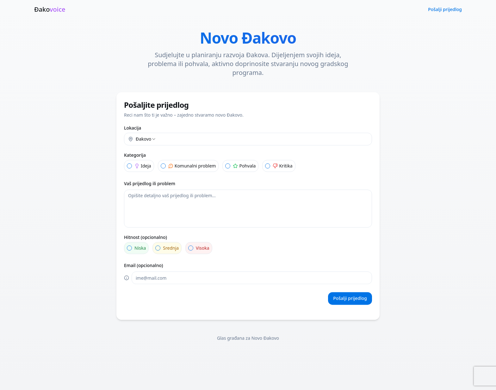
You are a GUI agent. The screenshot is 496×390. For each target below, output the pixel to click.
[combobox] (248, 139)
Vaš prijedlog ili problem (149, 183)
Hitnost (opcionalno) (145, 237)
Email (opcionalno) (143, 266)
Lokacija (132, 128)
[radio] (129, 165)
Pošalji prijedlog (445, 9)
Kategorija (135, 155)
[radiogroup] (248, 166)
